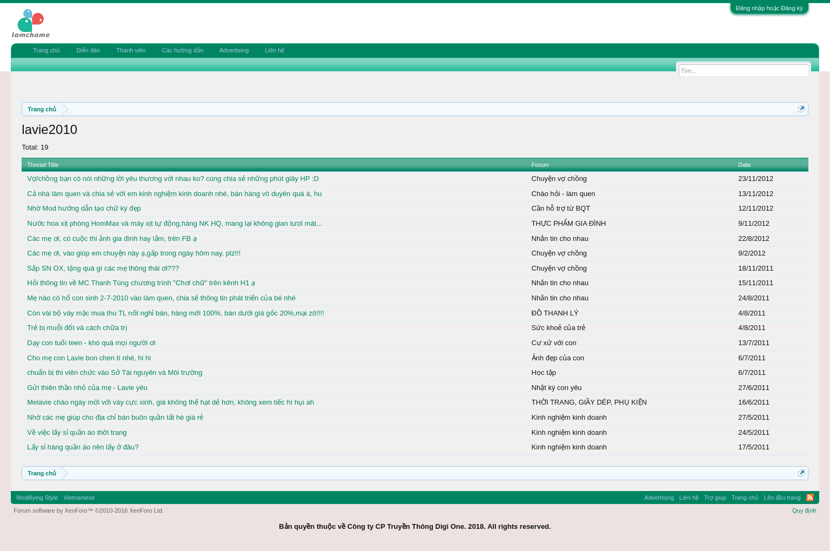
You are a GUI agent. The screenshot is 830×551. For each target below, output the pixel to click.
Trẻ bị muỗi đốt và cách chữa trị (76, 328)
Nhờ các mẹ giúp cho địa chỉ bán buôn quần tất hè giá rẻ (115, 417)
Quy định (804, 510)
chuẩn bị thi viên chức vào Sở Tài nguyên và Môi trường (114, 372)
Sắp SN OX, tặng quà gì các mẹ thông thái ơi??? (103, 268)
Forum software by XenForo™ (89, 510)
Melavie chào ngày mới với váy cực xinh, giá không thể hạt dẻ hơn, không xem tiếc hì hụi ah (170, 402)
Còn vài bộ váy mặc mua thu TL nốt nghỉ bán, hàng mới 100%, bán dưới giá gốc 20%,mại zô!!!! (175, 313)
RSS (810, 497)
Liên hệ (274, 50)
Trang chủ (46, 50)
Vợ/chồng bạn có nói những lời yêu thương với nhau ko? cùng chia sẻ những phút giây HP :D (173, 178)
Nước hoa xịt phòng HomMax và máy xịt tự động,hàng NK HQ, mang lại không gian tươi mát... (174, 223)
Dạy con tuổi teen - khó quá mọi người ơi (91, 343)
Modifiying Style (37, 497)
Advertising (234, 50)
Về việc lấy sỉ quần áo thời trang (76, 432)
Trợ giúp (715, 497)
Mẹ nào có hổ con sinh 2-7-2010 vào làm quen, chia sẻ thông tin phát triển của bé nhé (161, 298)
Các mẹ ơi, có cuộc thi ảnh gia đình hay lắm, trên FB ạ (112, 238)
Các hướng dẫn (182, 50)
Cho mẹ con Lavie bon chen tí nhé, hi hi (89, 358)
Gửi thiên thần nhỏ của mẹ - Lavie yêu (87, 388)
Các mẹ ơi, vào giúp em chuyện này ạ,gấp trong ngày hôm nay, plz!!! (133, 253)
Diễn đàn (88, 50)
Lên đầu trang (782, 497)
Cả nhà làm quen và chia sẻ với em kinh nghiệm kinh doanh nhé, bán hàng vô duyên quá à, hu (174, 194)
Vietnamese (79, 497)
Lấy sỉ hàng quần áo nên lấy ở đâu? (82, 447)
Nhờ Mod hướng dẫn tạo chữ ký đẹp (83, 208)
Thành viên (130, 50)
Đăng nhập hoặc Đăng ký (769, 8)
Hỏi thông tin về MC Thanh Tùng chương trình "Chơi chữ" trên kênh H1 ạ (141, 283)
